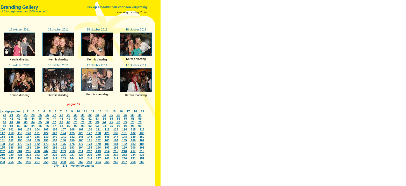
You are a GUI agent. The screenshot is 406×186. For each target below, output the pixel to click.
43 (25, 118)
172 (37, 143)
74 (104, 122)
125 (72, 133)
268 (132, 162)
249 (115, 158)
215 (115, 151)
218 (141, 151)
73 (97, 122)
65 (40, 122)
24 (32, 115)
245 (80, 158)
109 (80, 129)
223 (37, 154)
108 (72, 129)
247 (98, 158)
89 (68, 125)
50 (75, 118)
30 (75, 115)
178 (89, 143)
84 (32, 125)
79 (139, 122)
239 (28, 158)
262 (80, 162)
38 (132, 115)
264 (98, 162)
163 (106, 140)
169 (10, 143)
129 (106, 133)
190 (45, 147)
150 (141, 136)
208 (54, 151)
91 (82, 125)
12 (92, 111)
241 (45, 158)
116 (141, 129)
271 (64, 165)
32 (90, 115)
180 (106, 143)
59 (139, 118)
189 (37, 147)
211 (80, 151)
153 (19, 140)
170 (19, 143)
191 (54, 147)
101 (10, 129)
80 (4, 125)
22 (18, 115)
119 (19, 133)
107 (63, 129)
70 (75, 122)
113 (115, 129)
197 (106, 147)
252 (141, 158)
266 (115, 162)
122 (45, 133)
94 (104, 125)
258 (45, 162)
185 (2, 147)
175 (63, 143)
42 (18, 118)
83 (25, 125)
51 (82, 118)
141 (63, 136)
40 (4, 118)
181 (115, 143)
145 (98, 136)
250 (124, 158)
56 (118, 118)
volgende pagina (82, 165)
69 (68, 122)
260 (63, 162)
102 (19, 129)
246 (89, 158)
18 (135, 111)
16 (120, 111)
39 (139, 115)
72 (90, 122)
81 (11, 125)
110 (89, 129)
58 (132, 118)
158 (63, 140)
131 (124, 133)
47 (54, 118)
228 (80, 154)
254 (10, 162)
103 (28, 129)
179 (98, 143)
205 (28, 151)
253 (2, 162)
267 (124, 162)
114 (124, 129)
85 (40, 125)
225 (54, 154)
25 (40, 115)
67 (54, 122)
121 (37, 133)
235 (141, 154)
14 (106, 111)
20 (4, 115)
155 (37, 140)
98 (132, 125)
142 (72, 136)
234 (132, 154)
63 (25, 122)
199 (124, 147)
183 (132, 143)
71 (82, 122)
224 (45, 154)
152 (10, 140)
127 (89, 133)
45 (40, 118)
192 (63, 147)
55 (111, 118)
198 (115, 147)
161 (89, 140)
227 (72, 154)
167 (141, 140)
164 (115, 140)
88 (61, 125)
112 (106, 129)
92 (90, 125)
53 (97, 118)
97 (125, 125)
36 (118, 115)
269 (141, 162)
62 (18, 122)
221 (19, 154)
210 (72, 151)
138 (37, 136)
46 (47, 118)
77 (125, 122)
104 (37, 129)
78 (132, 122)
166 (132, 140)
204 (19, 151)
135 (10, 136)
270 (56, 165)
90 (75, 125)
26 (47, 115)
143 (80, 136)
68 (61, 122)
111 (98, 129)
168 (2, 143)
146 (106, 136)
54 (104, 118)
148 (124, 136)
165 (124, 140)
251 (132, 158)
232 (115, 154)
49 (68, 118)
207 (45, 151)
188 (28, 147)
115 (132, 129)
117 (2, 133)
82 (18, 125)
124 (63, 133)
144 (89, 136)
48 (61, 118)
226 (63, 154)
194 (80, 147)
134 (2, 136)
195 (89, 147)
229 (89, 154)
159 (72, 140)
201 (141, 147)
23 (25, 115)
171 (28, 143)
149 (132, 136)
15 (113, 111)
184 (141, 143)
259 (54, 162)
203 (10, 151)
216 (124, 151)
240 (37, 158)
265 (106, 162)
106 (54, 129)
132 (132, 133)
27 (54, 115)
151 (2, 140)
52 (90, 118)
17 (128, 111)
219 (2, 154)
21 (11, 115)
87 (54, 125)
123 (54, 133)
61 (11, 122)
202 (2, 151)
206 (37, 151)
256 (28, 162)
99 (139, 125)
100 (2, 129)
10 (78, 111)
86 (47, 125)
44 (32, 118)
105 (45, 129)
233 (124, 154)
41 (11, 118)
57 (125, 118)
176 (72, 143)
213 (98, 151)
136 (19, 136)
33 (97, 115)
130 (115, 133)
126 (80, 133)
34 (104, 115)
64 (32, 122)
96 (118, 125)
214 (106, 151)
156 (45, 140)
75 (111, 122)
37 (125, 115)
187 (19, 147)
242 (54, 158)
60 (4, 122)
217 (132, 151)
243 (63, 158)
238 (19, 158)
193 (72, 147)
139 (45, 136)
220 (10, 154)
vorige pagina (11, 111)
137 (28, 136)
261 (72, 162)
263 (89, 162)
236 (2, 158)
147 (115, 136)
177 (80, 143)
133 (141, 133)
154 (28, 140)
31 (82, 115)
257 (37, 162)
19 (142, 111)
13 (99, 111)
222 (28, 154)
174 (54, 143)
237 (10, 158)
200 (132, 147)
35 (111, 115)
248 (106, 158)
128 (98, 133)
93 (97, 125)
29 (68, 115)
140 (54, 136)
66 (47, 122)
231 (106, 154)
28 (61, 115)
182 (124, 143)
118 (10, 133)
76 (118, 122)
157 (54, 140)
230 (98, 154)
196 (98, 147)
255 (19, 162)
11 (85, 111)
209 (63, 151)
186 (10, 147)
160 (80, 140)
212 (89, 151)
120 (28, 133)
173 (45, 143)
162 (98, 140)
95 (111, 125)
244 (72, 158)
